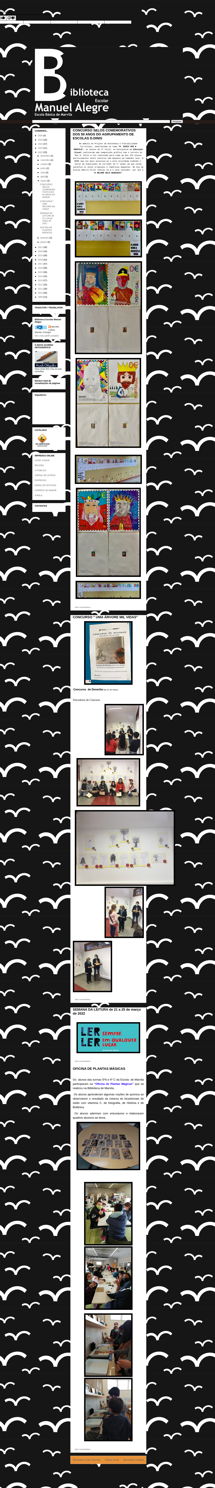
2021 (40, 247)
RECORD (39, 465)
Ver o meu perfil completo (47, 336)
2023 (40, 148)
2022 (40, 152)
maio (43, 172)
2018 (40, 259)
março (44, 181)
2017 (40, 264)
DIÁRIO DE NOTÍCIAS (45, 485)
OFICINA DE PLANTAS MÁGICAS (99, 1069)
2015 (40, 272)
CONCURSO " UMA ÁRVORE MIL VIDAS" (105, 617)
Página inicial (112, 1459)
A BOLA (38, 495)
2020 (40, 251)
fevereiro (45, 238)
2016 (40, 268)
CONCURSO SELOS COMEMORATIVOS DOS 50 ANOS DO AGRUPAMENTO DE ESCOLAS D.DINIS (104, 134)
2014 (40, 276)
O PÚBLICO (40, 470)
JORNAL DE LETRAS (45, 475)
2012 (40, 284)
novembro (46, 160)
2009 (40, 297)
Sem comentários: (83, 607)
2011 (40, 289)
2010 (40, 293)
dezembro (46, 156)
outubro (44, 164)
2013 (40, 280)
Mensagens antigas (133, 1459)
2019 (40, 255)
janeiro (44, 242)
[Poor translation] (11, 18)
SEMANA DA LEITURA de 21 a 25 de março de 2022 (47, 218)
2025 (40, 140)
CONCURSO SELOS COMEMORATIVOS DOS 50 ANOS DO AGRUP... (47, 190)
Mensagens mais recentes (87, 1459)
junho (43, 168)
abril (43, 176)
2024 (40, 144)
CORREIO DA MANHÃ (45, 490)
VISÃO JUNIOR (42, 460)
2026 (40, 135)
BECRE (55, 327)
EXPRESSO (40, 480)
